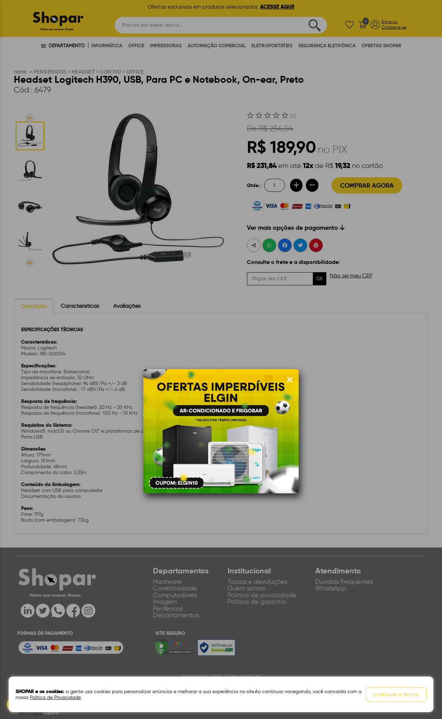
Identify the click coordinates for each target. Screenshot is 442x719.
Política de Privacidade (55, 697)
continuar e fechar (396, 694)
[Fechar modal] (289, 379)
